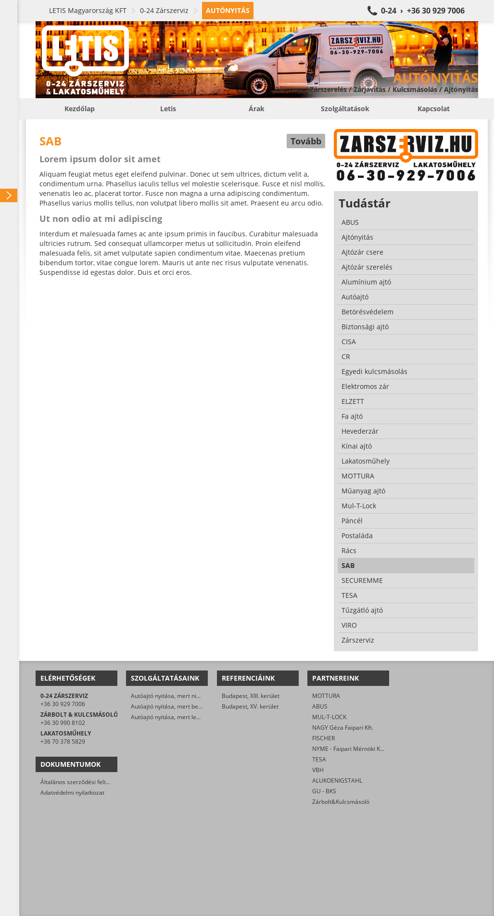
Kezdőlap (79, 108)
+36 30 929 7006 (62, 704)
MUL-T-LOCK (329, 717)
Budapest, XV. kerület (250, 706)
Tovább (306, 141)
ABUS (320, 706)
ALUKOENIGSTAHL (337, 780)
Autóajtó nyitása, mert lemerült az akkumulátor (194, 717)
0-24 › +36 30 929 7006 (423, 10)
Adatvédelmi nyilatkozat (72, 792)
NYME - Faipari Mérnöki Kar (349, 749)
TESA (319, 759)
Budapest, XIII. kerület (250, 696)
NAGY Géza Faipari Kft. (342, 727)
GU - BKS (324, 791)
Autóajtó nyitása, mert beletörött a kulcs (184, 706)
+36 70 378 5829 (62, 741)
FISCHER (323, 738)
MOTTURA (326, 696)
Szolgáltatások (345, 108)
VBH (318, 770)
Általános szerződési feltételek (81, 782)
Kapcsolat (434, 108)
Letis (168, 108)
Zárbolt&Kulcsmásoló (340, 802)
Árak (257, 108)
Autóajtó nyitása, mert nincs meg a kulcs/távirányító (200, 696)
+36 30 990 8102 (62, 723)
